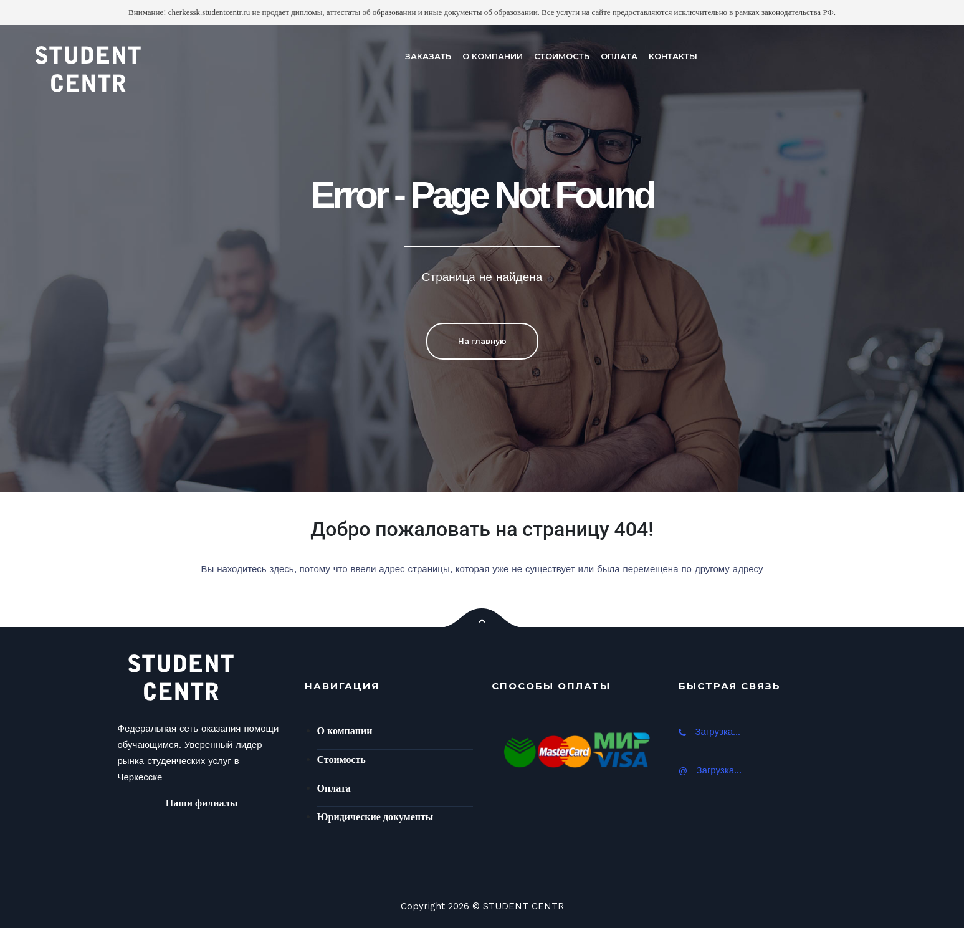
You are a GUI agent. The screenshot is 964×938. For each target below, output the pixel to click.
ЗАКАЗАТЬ (428, 56)
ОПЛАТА (619, 56)
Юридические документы (375, 816)
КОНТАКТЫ (673, 56)
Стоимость (341, 759)
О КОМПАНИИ (492, 56)
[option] (482, 258)
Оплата (334, 788)
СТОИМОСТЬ (561, 56)
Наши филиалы (201, 803)
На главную (482, 341)
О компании (345, 730)
